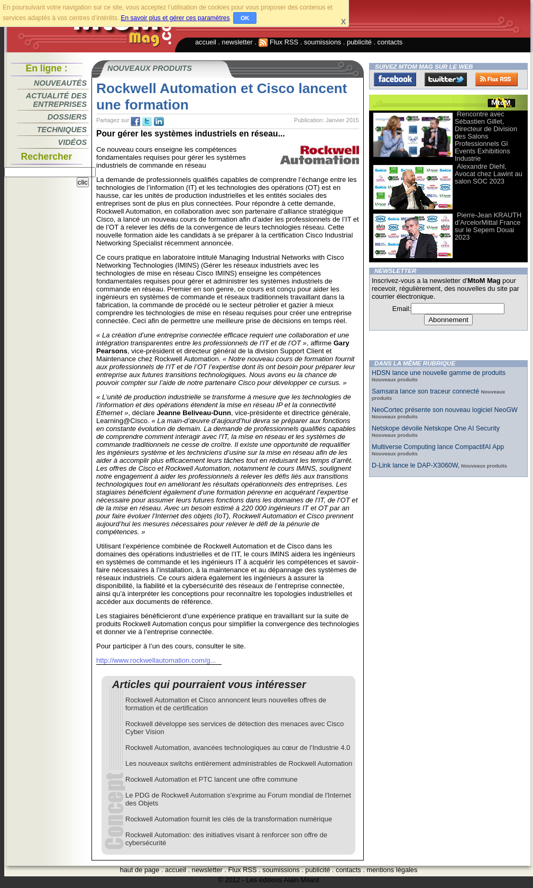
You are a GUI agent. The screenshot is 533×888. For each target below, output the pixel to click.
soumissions (322, 42)
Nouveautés (60, 83)
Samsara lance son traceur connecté (426, 391)
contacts (390, 42)
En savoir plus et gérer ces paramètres (175, 18)
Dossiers (67, 117)
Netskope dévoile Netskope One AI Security (436, 428)
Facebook (395, 79)
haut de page (140, 870)
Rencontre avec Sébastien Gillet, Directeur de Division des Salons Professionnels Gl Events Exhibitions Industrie (486, 136)
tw (147, 121)
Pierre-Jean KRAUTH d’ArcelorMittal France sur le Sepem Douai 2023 (488, 226)
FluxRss (496, 79)
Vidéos (72, 142)
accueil (205, 42)
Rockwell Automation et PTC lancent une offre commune (211, 779)
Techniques (62, 129)
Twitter (446, 79)
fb (135, 121)
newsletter (237, 42)
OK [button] (245, 18)
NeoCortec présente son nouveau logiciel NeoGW (445, 410)
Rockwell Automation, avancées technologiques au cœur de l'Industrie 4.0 (237, 748)
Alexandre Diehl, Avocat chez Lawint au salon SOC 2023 (488, 173)
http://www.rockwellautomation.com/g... (156, 660)
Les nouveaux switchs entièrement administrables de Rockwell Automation (238, 763)
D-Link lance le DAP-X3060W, (416, 465)
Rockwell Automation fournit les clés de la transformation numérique (228, 819)
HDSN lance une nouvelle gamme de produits (439, 373)
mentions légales (391, 870)
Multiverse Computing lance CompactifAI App (438, 447)
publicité (359, 42)
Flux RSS (279, 42)
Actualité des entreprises (56, 99)
